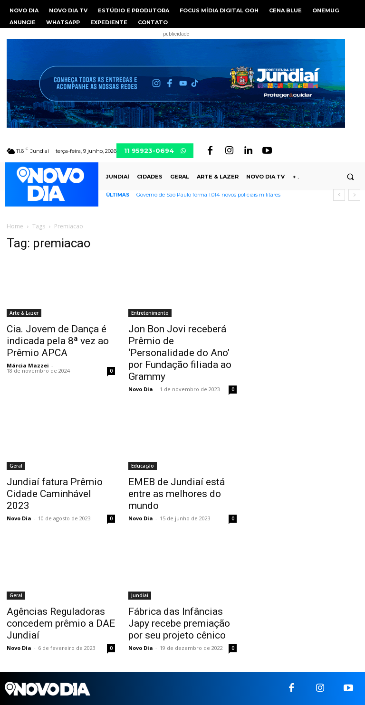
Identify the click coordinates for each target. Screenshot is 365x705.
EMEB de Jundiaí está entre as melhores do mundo (176, 493)
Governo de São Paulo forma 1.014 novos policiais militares (208, 194)
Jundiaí (139, 595)
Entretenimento (150, 313)
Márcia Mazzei (28, 365)
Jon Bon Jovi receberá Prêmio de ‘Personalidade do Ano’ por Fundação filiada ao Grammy (179, 352)
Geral (16, 465)
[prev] (339, 195)
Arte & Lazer (24, 313)
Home (15, 226)
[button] (350, 177)
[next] (354, 195)
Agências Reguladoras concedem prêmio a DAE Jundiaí (61, 623)
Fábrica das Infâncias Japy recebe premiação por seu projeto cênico (179, 623)
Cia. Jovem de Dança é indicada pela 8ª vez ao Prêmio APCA (58, 340)
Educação (142, 465)
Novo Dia (140, 389)
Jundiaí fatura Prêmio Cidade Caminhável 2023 (55, 493)
